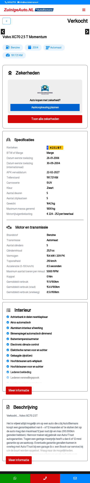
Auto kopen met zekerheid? (45, 100)
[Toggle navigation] (83, 9)
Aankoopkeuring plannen (45, 107)
